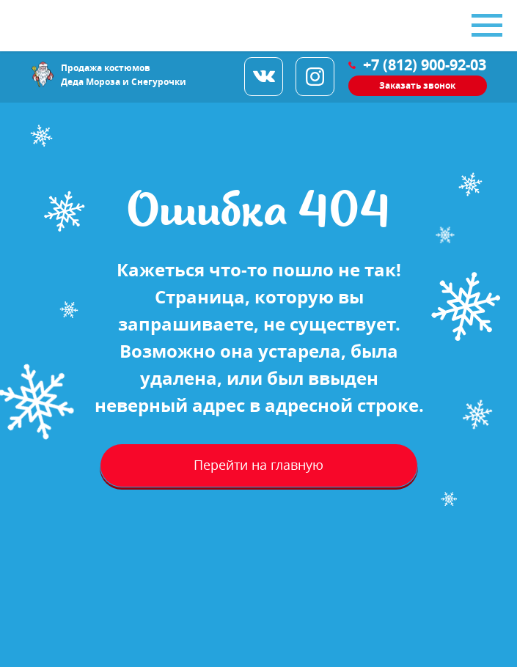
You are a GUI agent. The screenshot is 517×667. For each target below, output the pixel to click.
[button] (417, 85)
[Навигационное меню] (487, 25)
